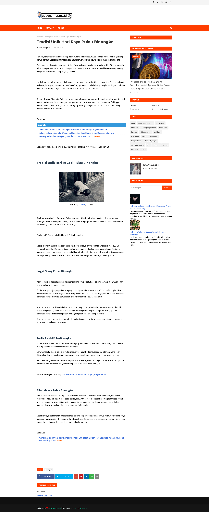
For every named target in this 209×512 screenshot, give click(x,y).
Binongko (48, 37)
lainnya (134, 132)
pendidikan (154, 136)
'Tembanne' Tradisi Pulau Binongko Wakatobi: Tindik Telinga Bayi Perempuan (73, 129)
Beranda (40, 37)
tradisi (165, 145)
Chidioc (82, 204)
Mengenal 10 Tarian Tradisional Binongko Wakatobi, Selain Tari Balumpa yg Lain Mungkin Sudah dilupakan (82, 439)
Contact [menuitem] (49, 28)
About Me (155, 106)
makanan (135, 136)
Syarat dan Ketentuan (160, 109)
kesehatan (163, 128)
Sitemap (133, 106)
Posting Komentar (44, 495)
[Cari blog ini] (146, 188)
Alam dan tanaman (145, 123)
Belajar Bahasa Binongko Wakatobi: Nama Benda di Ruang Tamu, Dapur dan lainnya (76, 133)
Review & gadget (150, 141)
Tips (148, 145)
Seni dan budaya (137, 145)
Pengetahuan (136, 141)
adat (133, 123)
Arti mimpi (160, 123)
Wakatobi (134, 149)
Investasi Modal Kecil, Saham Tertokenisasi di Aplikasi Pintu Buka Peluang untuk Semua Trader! (150, 85)
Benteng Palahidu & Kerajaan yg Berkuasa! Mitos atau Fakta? (66, 136)
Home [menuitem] (39, 28)
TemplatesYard (55, 508)
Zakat (144, 149)
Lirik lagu (157, 132)
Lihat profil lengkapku (150, 169)
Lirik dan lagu (145, 132)
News (144, 136)
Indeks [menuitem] (60, 28)
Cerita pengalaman (149, 128)
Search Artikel (135, 109)
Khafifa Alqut (43, 47)
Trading (156, 145)
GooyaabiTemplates (79, 508)
